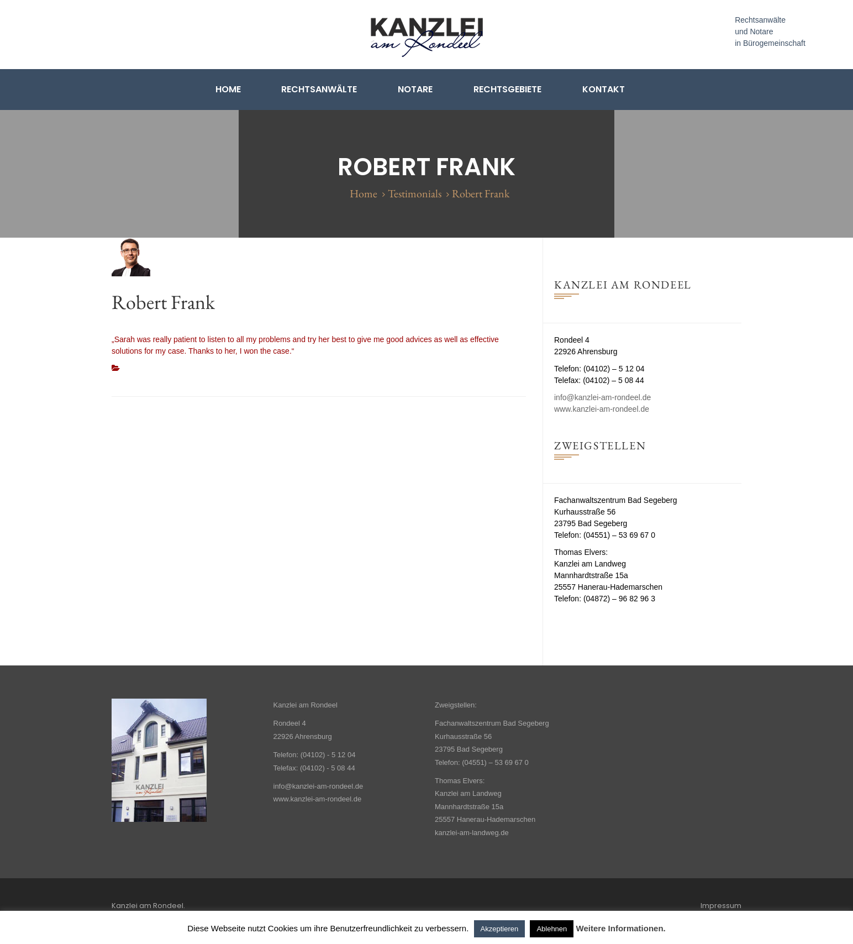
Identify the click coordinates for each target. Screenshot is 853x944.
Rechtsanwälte (319, 89)
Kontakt (603, 89)
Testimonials (414, 193)
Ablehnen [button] (551, 929)
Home (228, 89)
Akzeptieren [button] (500, 929)
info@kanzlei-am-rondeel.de (602, 397)
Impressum (721, 905)
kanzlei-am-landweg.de (472, 832)
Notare (415, 89)
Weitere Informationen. (621, 928)
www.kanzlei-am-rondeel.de (601, 409)
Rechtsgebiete (507, 89)
